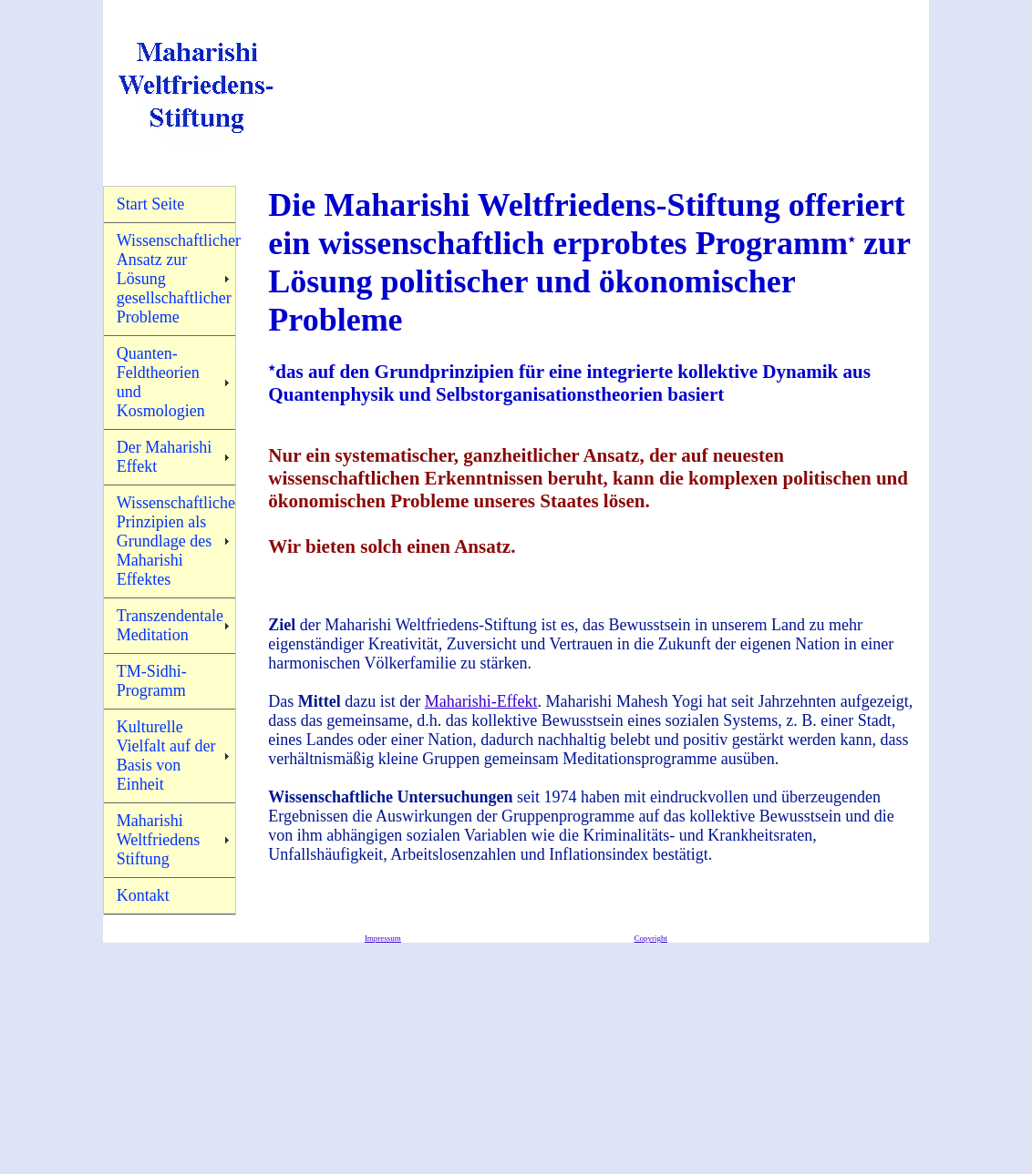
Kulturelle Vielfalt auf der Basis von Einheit (166, 755)
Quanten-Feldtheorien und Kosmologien (161, 382)
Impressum (383, 938)
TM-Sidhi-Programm (152, 680)
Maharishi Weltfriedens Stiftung (159, 840)
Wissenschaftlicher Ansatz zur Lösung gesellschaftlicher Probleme (176, 278)
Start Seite (151, 204)
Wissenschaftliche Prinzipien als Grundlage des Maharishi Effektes (176, 541)
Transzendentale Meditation (170, 625)
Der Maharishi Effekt (164, 456)
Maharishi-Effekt (481, 701)
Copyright (651, 938)
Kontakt (143, 895)
